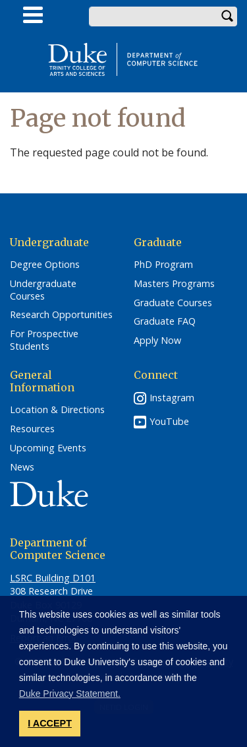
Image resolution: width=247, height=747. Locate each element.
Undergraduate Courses (43, 290)
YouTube (169, 421)
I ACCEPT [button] (50, 723)
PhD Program (163, 265)
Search (227, 16)
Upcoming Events (48, 448)
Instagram (172, 397)
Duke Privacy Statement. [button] (70, 693)
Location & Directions (57, 410)
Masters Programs (174, 284)
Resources (32, 429)
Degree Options (45, 265)
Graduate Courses (173, 303)
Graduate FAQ (165, 321)
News (22, 467)
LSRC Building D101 (53, 577)
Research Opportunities (61, 315)
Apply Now (157, 340)
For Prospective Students (44, 340)
